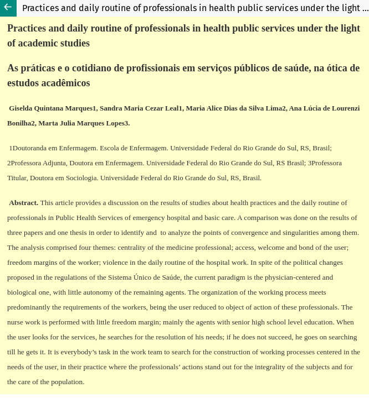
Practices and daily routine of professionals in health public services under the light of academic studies (195, 8)
